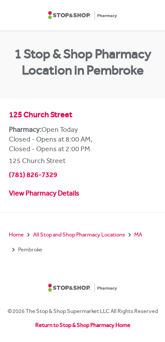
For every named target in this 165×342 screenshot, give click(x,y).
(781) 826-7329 (33, 175)
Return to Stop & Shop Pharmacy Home (82, 326)
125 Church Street (40, 116)
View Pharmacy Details (44, 194)
